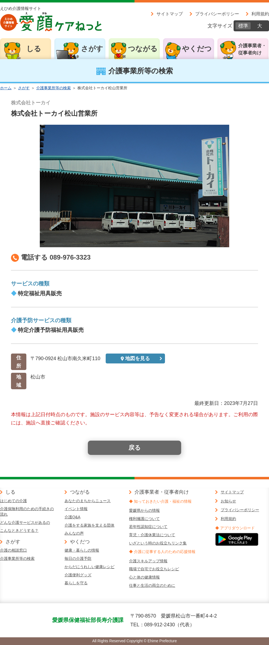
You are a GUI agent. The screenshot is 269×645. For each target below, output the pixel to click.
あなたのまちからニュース (88, 501)
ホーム (6, 88)
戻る (134, 447)
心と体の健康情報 (144, 577)
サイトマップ (169, 13)
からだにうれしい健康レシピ (89, 567)
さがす (92, 49)
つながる (143, 49)
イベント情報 (76, 509)
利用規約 (260, 13)
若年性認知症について (148, 526)
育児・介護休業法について (152, 535)
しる (33, 49)
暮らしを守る (76, 583)
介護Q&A (72, 517)
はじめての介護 (13, 501)
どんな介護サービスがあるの (25, 522)
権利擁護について (144, 518)
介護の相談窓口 (13, 550)
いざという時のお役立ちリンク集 (158, 543)
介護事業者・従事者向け (252, 49)
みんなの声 (74, 533)
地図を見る (137, 358)
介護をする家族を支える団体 (89, 525)
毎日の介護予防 (78, 558)
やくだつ (197, 49)
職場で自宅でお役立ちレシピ (154, 569)
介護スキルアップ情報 (148, 561)
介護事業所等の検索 (53, 88)
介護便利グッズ (78, 575)
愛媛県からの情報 (144, 510)
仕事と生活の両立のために (152, 585)
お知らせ (228, 501)
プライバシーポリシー (217, 13)
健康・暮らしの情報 (82, 550)
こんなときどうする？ (19, 530)
